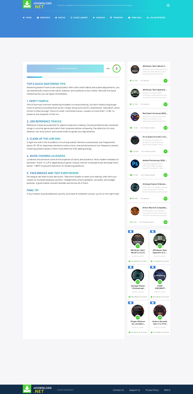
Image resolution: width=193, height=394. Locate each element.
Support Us (134, 390)
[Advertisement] (96, 43)
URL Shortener (156, 17)
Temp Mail (135, 17)
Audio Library (79, 17)
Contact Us (118, 390)
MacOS (60, 17)
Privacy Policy (152, 390)
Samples (99, 17)
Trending (116, 17)
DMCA (167, 390)
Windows (43, 17)
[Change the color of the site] (168, 5)
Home (27, 17)
